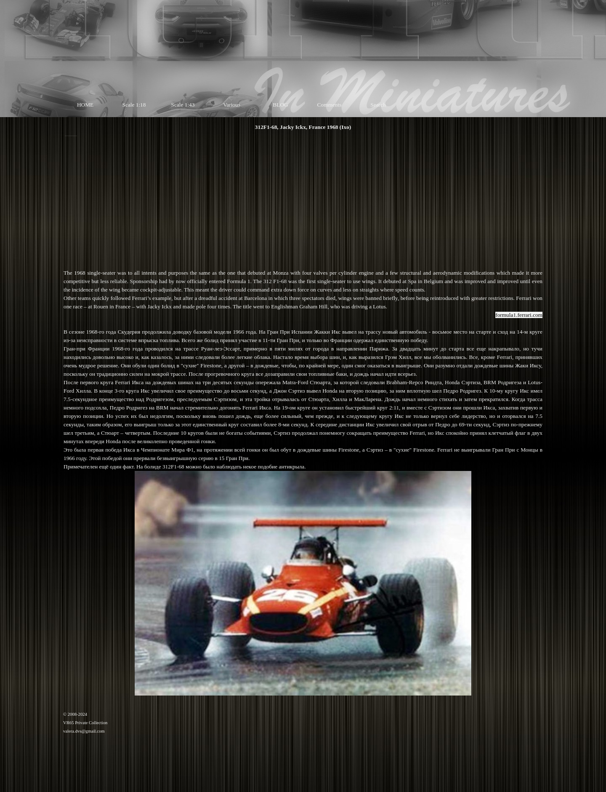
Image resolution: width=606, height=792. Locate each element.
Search (377, 105)
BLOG (280, 105)
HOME (85, 105)
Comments (329, 105)
